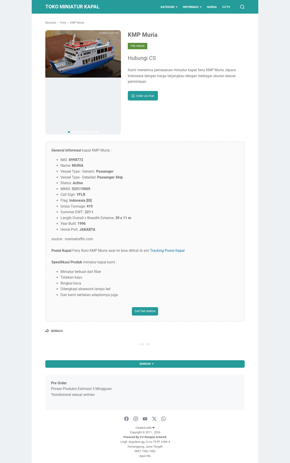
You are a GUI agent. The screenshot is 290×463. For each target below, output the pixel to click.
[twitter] (154, 419)
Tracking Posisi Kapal (167, 250)
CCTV (226, 7)
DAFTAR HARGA (145, 311)
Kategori (167, 7)
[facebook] (126, 419)
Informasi (190, 7)
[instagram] (135, 419)
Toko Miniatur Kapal (72, 7)
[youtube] (145, 419)
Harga (212, 7)
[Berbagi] (54, 330)
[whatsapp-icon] (163, 419)
